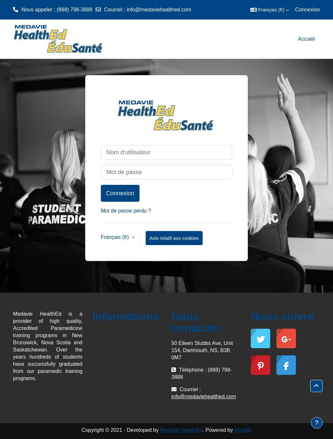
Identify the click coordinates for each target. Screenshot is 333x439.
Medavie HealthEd (181, 430)
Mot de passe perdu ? (126, 210)
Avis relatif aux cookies (174, 238)
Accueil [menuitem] (306, 39)
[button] (269, 10)
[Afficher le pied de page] (317, 423)
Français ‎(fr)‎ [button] (115, 237)
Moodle (242, 430)
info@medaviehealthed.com (159, 9)
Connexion (307, 9)
